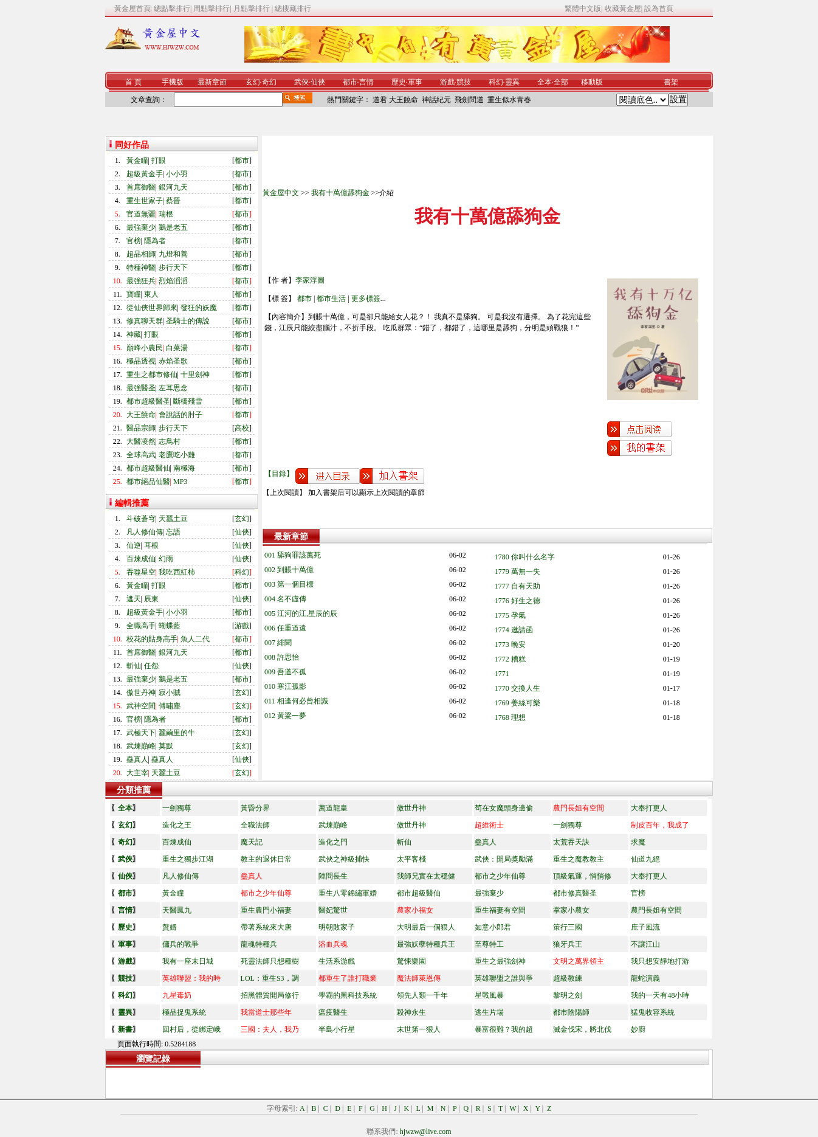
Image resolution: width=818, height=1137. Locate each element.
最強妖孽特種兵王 (426, 944)
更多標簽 (365, 298)
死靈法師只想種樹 (270, 961)
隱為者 (155, 241)
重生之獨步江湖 (187, 859)
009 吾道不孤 (285, 672)
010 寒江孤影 (285, 686)
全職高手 (141, 625)
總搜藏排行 (293, 8)
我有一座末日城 (187, 961)
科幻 (496, 82)
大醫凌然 (141, 441)
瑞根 (166, 214)
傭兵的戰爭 (180, 944)
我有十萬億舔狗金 (340, 192)
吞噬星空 (141, 572)
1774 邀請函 (514, 630)
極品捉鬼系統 (184, 1012)
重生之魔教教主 (578, 859)
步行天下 (173, 267)
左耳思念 (173, 388)
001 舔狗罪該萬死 (292, 555)
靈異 (512, 82)
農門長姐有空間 (656, 910)
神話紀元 (436, 99)
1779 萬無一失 (517, 571)
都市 (350, 82)
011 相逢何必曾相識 (296, 701)
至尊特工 (489, 944)
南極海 (184, 468)
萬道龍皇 (333, 808)
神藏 (133, 334)
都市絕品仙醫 (148, 481)
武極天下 (141, 732)
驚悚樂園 (411, 961)
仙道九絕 (645, 859)
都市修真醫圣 (575, 893)
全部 (561, 82)
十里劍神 (195, 374)
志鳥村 (169, 441)
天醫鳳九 (176, 910)
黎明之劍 (567, 995)
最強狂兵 (141, 281)
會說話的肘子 (180, 414)
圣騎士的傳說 (188, 321)
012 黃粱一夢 (285, 715)
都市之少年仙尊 (500, 876)
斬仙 (133, 666)
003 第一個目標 (289, 584)
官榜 (133, 241)
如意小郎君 (493, 927)
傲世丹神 (141, 692)
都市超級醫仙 (148, 468)
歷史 (398, 82)
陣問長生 (333, 876)
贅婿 (169, 927)
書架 (671, 82)
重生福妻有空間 (500, 910)
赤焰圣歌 (173, 361)
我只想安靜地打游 (660, 961)
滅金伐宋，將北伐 (582, 1029)
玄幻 (253, 82)
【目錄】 (279, 473)
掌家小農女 (571, 910)
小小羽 (177, 174)
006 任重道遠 (285, 628)
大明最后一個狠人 (426, 927)
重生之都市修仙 (151, 374)
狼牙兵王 (567, 944)
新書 (125, 1029)
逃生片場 (489, 1012)
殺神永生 (411, 1012)
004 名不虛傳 (285, 599)
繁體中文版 (583, 8)
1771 (502, 673)
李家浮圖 (310, 280)
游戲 (447, 82)
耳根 (151, 545)
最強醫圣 (141, 388)
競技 (463, 82)
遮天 (133, 599)
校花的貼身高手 (151, 639)
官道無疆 (141, 214)
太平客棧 (411, 859)
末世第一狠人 (419, 1029)
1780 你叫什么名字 (525, 557)
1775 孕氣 (510, 615)
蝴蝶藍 (169, 625)
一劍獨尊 (176, 808)
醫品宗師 (141, 428)
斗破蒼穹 (141, 518)
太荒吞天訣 (571, 842)
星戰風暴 (489, 995)
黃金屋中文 (281, 192)
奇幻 (269, 82)
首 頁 (133, 82)
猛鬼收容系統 (653, 1012)
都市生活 (331, 298)
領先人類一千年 (422, 995)
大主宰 (137, 773)
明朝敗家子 (336, 927)
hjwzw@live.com (426, 1131)
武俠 (301, 82)
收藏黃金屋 (623, 8)
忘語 (173, 532)
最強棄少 (141, 227)
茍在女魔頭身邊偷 (504, 808)
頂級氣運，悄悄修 (582, 876)
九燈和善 (173, 254)
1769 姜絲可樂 (517, 703)
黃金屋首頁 (132, 8)
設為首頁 (658, 8)
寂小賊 (169, 692)
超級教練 (567, 978)
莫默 (166, 746)
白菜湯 (177, 348)
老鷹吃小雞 (177, 455)
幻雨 (166, 559)
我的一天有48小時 (660, 995)
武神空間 (141, 706)
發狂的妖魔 (198, 307)
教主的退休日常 (266, 859)
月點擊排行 (252, 8)
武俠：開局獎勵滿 (504, 859)
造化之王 (176, 825)
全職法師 (255, 825)
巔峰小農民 (144, 348)
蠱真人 (137, 759)
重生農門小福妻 (266, 910)
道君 (380, 99)
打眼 (158, 160)
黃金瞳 (137, 160)
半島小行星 (336, 1029)
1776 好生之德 (517, 600)
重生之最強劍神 (500, 961)
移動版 (592, 82)
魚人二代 (195, 639)
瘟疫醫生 (333, 1012)
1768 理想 (510, 717)
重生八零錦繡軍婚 (347, 893)
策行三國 (567, 927)
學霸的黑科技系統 (347, 995)
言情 (366, 82)
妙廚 (638, 1029)
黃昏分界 (255, 808)
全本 (544, 82)
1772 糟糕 (510, 659)
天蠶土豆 (173, 518)
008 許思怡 (281, 657)
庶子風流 (645, 927)
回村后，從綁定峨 (191, 1029)
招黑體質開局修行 (270, 995)
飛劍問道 (469, 99)
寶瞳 (133, 294)
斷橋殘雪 (187, 401)
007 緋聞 (278, 642)
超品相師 (141, 254)
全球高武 (141, 455)
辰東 (151, 599)
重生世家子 (144, 200)
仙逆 (133, 545)
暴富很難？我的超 (504, 1029)
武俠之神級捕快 (343, 859)
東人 (151, 294)
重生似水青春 (509, 99)
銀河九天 (173, 187)
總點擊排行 (172, 8)
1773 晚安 (510, 644)
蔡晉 (173, 200)
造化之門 (333, 842)
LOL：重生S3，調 (270, 978)
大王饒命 (403, 99)
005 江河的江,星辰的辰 (300, 613)
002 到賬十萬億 (289, 569)
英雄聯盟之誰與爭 (504, 978)
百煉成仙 (141, 559)
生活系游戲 (336, 961)
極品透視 (141, 361)
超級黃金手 (144, 174)
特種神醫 (141, 267)
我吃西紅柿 (177, 572)
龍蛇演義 (645, 978)
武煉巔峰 (141, 746)
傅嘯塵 (169, 706)
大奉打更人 (649, 808)
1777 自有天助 (517, 586)
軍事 (415, 82)
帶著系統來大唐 (266, 927)
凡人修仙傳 (144, 532)
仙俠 (318, 82)
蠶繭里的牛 (177, 732)
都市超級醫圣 (148, 401)
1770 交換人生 (517, 688)
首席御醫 (141, 187)
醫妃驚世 (333, 910)
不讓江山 (645, 944)
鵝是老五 (173, 227)
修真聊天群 (144, 321)
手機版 (173, 82)
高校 (242, 428)
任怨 (151, 666)
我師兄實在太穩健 (426, 876)
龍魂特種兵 (259, 944)
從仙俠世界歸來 (151, 307)
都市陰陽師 (571, 1012)
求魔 (638, 842)
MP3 (180, 481)
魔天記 (252, 842)
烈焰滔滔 (173, 281)
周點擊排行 (211, 8)
